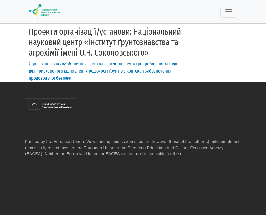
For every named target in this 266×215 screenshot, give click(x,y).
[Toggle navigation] (228, 12)
